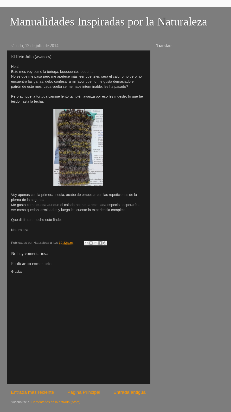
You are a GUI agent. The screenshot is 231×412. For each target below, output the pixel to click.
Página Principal (83, 392)
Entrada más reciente (32, 392)
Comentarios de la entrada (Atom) (56, 402)
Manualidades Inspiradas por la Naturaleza (108, 21)
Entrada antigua (130, 392)
